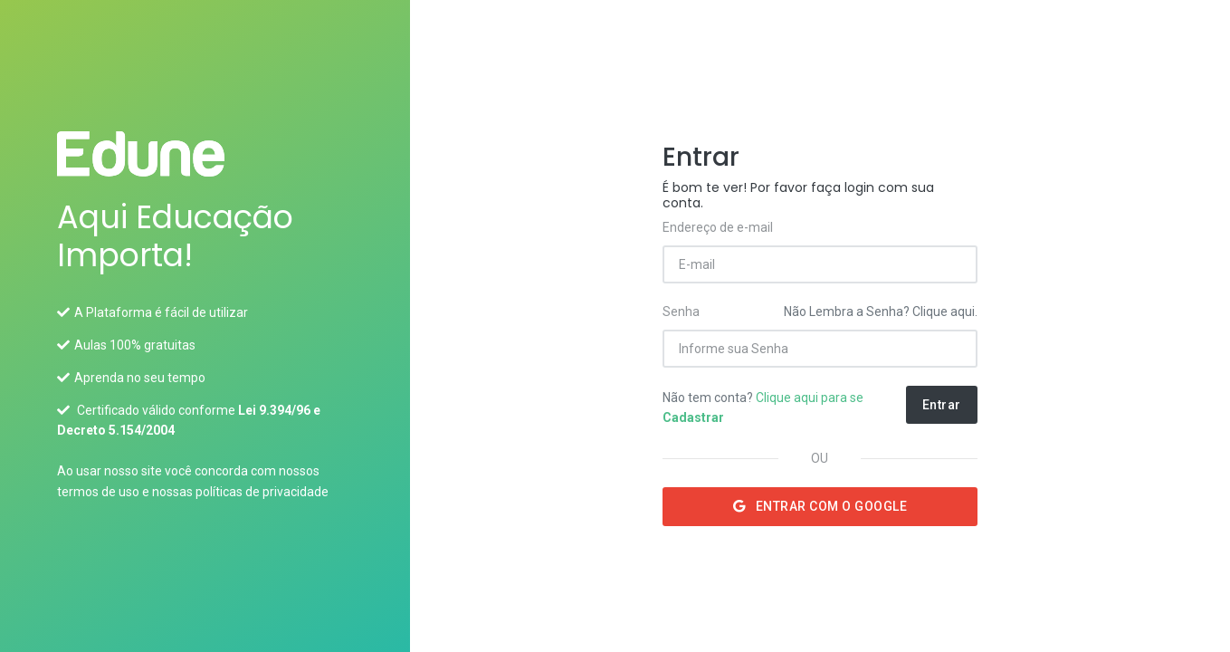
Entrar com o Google (820, 506)
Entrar (941, 405)
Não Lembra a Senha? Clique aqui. (880, 311)
